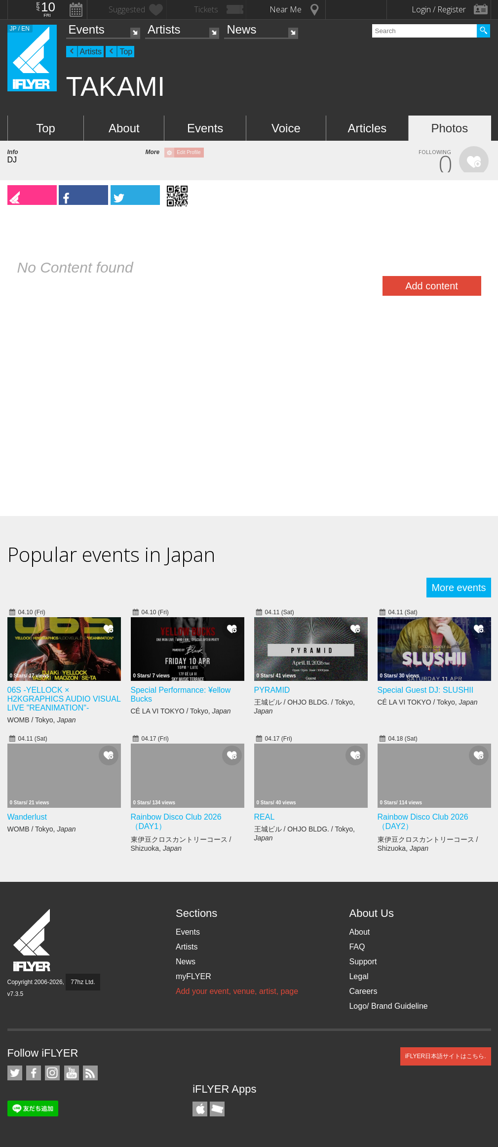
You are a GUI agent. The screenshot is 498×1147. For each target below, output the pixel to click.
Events (87, 29)
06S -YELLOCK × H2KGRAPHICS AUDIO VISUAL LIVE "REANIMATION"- (64, 699)
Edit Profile (188, 152)
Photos (449, 128)
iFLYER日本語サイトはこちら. (445, 1056)
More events (458, 587)
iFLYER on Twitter (14, 1073)
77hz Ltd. (83, 982)
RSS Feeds (90, 1073)
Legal (358, 976)
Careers (363, 991)
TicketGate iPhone (217, 1109)
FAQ (357, 947)
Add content (431, 285)
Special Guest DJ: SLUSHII (426, 690)
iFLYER (32, 940)
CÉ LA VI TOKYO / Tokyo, (181, 711)
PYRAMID (272, 690)
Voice (286, 128)
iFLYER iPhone (199, 1109)
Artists (164, 29)
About (124, 128)
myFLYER (193, 976)
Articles (367, 128)
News (241, 29)
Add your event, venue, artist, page (237, 991)
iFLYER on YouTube (71, 1073)
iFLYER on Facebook (33, 1073)
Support (363, 961)
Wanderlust (27, 817)
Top (125, 51)
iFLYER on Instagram (52, 1073)
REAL (264, 817)
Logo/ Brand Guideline (388, 1006)
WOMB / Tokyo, (41, 720)
